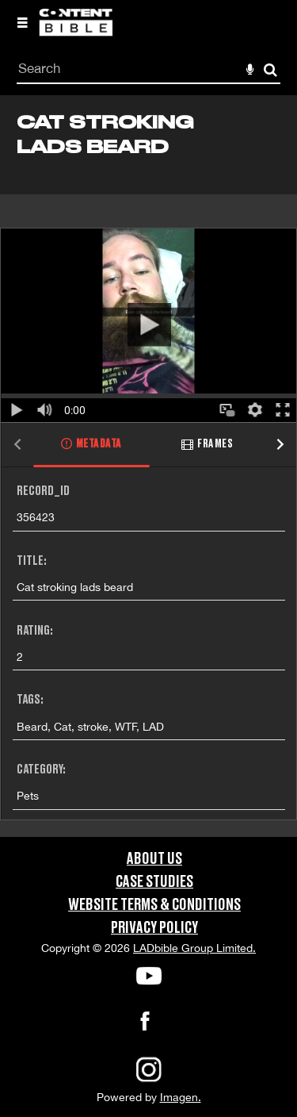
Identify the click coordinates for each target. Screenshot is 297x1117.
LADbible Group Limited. (194, 948)
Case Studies (154, 882)
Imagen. (180, 1097)
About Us (154, 859)
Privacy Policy (154, 928)
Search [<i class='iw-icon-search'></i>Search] (270, 69)
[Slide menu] (22, 22)
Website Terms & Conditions (154, 905)
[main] (148, 466)
